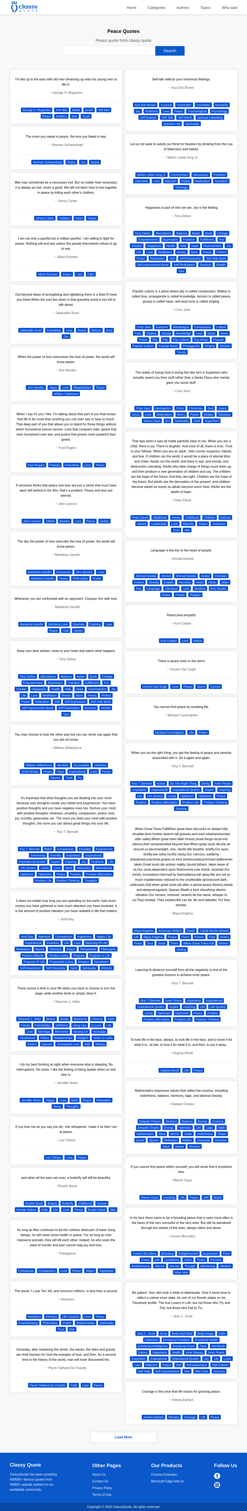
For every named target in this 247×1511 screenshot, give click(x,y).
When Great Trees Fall (198, 943)
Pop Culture (181, 339)
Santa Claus (152, 421)
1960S (50, 521)
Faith (111, 1019)
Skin (187, 1371)
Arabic (205, 576)
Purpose (79, 955)
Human (102, 1203)
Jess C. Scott (146, 1333)
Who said (229, 8)
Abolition (63, 765)
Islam (225, 582)
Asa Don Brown (145, 105)
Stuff (197, 421)
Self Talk (167, 117)
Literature (171, 588)
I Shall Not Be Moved (214, 930)
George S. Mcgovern (37, 110)
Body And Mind (182, 1333)
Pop (165, 339)
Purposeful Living (61, 961)
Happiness (39, 689)
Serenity (181, 808)
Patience (151, 1365)
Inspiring (70, 861)
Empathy (85, 849)
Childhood (85, 1203)
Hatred (141, 523)
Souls (162, 943)
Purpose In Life (100, 955)
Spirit (73, 968)
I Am (79, 274)
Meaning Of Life (96, 943)
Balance (66, 676)
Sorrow (175, 1266)
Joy (113, 689)
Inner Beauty (194, 1352)
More (79, 695)
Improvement (97, 689)
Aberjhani (34, 1316)
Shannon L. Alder (29, 1019)
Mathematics (145, 1134)
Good (79, 218)
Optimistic (45, 874)
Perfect (106, 695)
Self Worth (185, 117)
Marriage (44, 1031)
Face (226, 1253)
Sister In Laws (102, 1038)
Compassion (65, 849)
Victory (78, 630)
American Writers (170, 930)
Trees (174, 943)
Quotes (154, 1140)
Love (69, 330)
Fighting (95, 624)
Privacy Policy (102, 1488)
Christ (180, 408)
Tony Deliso (28, 676)
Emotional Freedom (176, 1339)
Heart (199, 582)
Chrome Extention (164, 1474)
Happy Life (104, 936)
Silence (96, 330)
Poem (185, 937)
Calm (222, 1333)
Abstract (171, 1121)
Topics (205, 8)
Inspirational (77, 771)
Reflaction (171, 1140)
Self (57, 701)
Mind (68, 868)
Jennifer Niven (31, 1100)
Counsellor (184, 105)
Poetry (67, 1323)
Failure (143, 1352)
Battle (76, 110)
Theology (181, 187)
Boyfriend (80, 1019)
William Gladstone (66, 394)
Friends (55, 465)
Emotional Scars (184, 1346)
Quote (140, 1140)
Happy (50, 1100)
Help (68, 689)
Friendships (43, 1025)
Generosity (37, 855)
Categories (156, 8)
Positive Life (43, 880)
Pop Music (201, 339)
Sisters (32, 1044)
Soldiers (61, 116)
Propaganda (191, 346)
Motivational (104, 868)
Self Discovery (55, 968)
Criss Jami (144, 327)
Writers (224, 943)
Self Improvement (167, 1371)
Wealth (105, 708)
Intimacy (51, 1316)
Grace (222, 408)
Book (93, 676)
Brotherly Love (58, 624)
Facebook (218, 1346)
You (83, 162)
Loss (137, 1365)
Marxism (170, 181)
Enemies (79, 624)
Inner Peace (222, 783)
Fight (90, 274)
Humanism (63, 572)
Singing (210, 346)
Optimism (26, 874)
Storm (201, 686)
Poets (138, 943)
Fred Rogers (36, 465)
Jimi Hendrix (35, 387)
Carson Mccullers (144, 1253)
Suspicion (218, 523)
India (44, 1209)
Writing (100, 1044)
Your (66, 714)
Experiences (104, 849)
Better (81, 676)
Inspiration (73, 855)
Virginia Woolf (169, 1070)
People (180, 595)
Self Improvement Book (37, 708)
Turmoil (215, 686)
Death (89, 110)
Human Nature (26, 1209)
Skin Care (201, 1371)
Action (161, 783)
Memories (61, 1031)
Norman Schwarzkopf (47, 162)
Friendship (54, 330)
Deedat (154, 582)
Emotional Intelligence (153, 1346)
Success (90, 708)
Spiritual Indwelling (210, 117)
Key (138, 588)
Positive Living (58, 955)
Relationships (63, 1038)
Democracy (201, 174)
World (218, 1197)
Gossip (166, 333)
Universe (221, 1140)
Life (23, 695)
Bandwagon (181, 327)
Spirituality (89, 968)
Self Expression (75, 701)
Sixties (104, 521)
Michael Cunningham (169, 732)
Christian (100, 765)
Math (221, 1127)
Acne (163, 1333)
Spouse (47, 1044)
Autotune (162, 327)
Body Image (205, 1333)
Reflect (187, 1140)
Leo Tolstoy (53, 1157)
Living (45, 868)
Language (153, 588)
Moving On (80, 1031)
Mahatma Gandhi (39, 572)
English (169, 582)
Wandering (207, 1266)
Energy (169, 1127)
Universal (203, 1140)
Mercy (181, 414)
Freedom (74, 682)
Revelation (101, 961)
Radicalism (202, 181)
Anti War (61, 110)
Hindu (212, 582)
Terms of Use (101, 1494)
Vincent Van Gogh (155, 686)
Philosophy (80, 578)
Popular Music (168, 346)
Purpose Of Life (34, 961)
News (224, 333)
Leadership (158, 523)
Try (79, 777)
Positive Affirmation (99, 874)
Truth (68, 777)
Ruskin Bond (34, 1203)
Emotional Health (206, 1339)
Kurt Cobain (169, 640)
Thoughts (90, 880)
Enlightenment (188, 1253)
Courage (190, 1417)
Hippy (53, 387)
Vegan (90, 1270)
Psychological (197, 111)
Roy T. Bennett (29, 849)
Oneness (55, 949)
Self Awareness (30, 968)
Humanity (221, 105)
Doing (205, 783)
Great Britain (29, 771)
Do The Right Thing (183, 783)
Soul (109, 330)
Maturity (188, 523)
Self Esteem (148, 117)
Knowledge (183, 333)
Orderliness (205, 1134)
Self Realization (68, 708)
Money (66, 695)
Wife (87, 1044)
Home (131, 8)
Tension (225, 346)
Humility (55, 855)
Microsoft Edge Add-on (167, 1481)
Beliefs (50, 1019)
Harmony (185, 582)
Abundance (48, 676)
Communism (179, 174)
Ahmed (166, 576)
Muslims (200, 588)
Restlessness (141, 1266)
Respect (83, 961)
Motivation (84, 868)
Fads (138, 333)
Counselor (203, 105)
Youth (86, 116)
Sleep (57, 1106)
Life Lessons (70, 1316)
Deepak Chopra (150, 1121)
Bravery (174, 1417)
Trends (181, 352)
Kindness (97, 861)
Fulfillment (92, 682)
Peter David (140, 517)
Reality (208, 414)
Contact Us (100, 1481)
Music (211, 333)
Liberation (141, 181)
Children (64, 218)
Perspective (88, 949)
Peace (46, 116)
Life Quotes (28, 868)
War (74, 116)
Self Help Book (101, 701)
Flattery (151, 333)
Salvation (224, 414)
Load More (123, 1437)
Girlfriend (61, 1025)
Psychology (219, 111)
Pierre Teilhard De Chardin (47, 1385)
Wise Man (181, 1272)
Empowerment (33, 682)
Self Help (144, 1371)
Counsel (166, 105)
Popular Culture (143, 346)
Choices (97, 1019)
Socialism (221, 181)
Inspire (55, 861)
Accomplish (81, 765)
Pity (155, 339)
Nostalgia (99, 1031)
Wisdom (106, 968)
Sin (167, 421)
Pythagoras (26, 1270)
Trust (61, 1329)
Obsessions (27, 1038)
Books (64, 1019)
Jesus (136, 414)
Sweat (95, 162)
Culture (221, 327)
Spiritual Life (171, 123)
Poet (212, 937)
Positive (75, 874)
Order (188, 1134)
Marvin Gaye (149, 1197)
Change (107, 676)
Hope (79, 689)
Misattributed (82, 387)
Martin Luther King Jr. (151, 174)
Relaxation (42, 701)
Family (25, 1025)
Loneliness (171, 1259)
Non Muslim (218, 588)
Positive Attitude (33, 955)
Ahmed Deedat (146, 576)
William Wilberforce (39, 765)
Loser (227, 1358)
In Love (96, 1025)
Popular (218, 339)
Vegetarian (106, 1270)
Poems (199, 937)
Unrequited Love (68, 1044)
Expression (55, 682)
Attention (44, 936)
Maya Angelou (143, 930)
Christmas (196, 408)
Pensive (215, 1259)
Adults (176, 517)
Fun (106, 682)
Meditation (50, 695)
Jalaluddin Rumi (31, 330)
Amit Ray (27, 936)
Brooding (167, 1253)
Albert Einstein (48, 274)
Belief (48, 849)
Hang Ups (80, 1025)
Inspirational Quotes (32, 861)
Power (97, 578)
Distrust (225, 517)
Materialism (164, 414)
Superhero (212, 421)
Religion (82, 1038)
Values (179, 1146)
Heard (48, 771)
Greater (21, 689)
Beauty (52, 1203)
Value (166, 1146)
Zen (66, 336)
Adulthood (160, 517)
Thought (190, 1266)
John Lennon (32, 521)
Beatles (65, 521)
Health (55, 689)
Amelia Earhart (153, 1417)
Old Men (104, 110)
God (210, 408)
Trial (66, 630)
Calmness (151, 1339)
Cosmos (217, 1121)
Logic (209, 1127)
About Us (99, 1474)
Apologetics (163, 408)
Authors (182, 8)
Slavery (55, 777)
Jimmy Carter (45, 218)
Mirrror (174, 1134)
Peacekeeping (28, 1323)
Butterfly (67, 1203)
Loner (188, 1259)
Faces (145, 1259)
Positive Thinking (68, 880)
